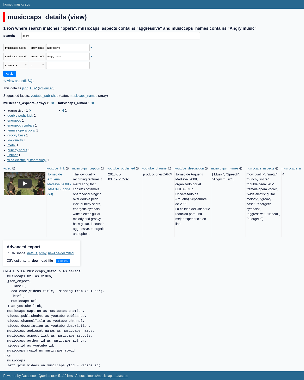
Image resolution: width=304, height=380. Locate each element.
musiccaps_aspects (260, 168)
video (7, 168)
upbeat (12, 155)
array (42, 253)
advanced (46, 88)
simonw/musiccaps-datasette (107, 376)
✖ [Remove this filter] (91, 47)
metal (11, 145)
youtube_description (189, 168)
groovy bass (16, 135)
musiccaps (22, 4)
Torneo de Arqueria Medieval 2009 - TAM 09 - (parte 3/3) (59, 184)
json (25, 88)
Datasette (29, 376)
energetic (14, 120)
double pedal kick (20, 115)
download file (40, 260)
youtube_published (44, 95)
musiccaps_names (83, 95)
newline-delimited (61, 253)
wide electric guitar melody (26, 160)
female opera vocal (21, 130)
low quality (15, 140)
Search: (9, 35)
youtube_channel (154, 168)
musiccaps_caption (86, 168)
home (7, 4)
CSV (33, 88)
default (32, 253)
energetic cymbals (20, 125)
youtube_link (55, 168)
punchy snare (17, 150)
